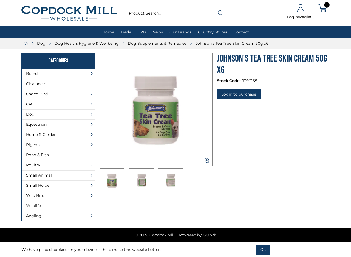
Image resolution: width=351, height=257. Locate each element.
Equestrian (36, 124)
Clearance (35, 83)
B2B (142, 32)
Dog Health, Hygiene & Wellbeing (87, 43)
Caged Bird (37, 93)
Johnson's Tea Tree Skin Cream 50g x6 (232, 43)
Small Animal (39, 175)
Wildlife (33, 205)
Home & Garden (41, 134)
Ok (263, 249)
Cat (29, 104)
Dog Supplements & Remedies (157, 43)
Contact (241, 32)
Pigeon (33, 144)
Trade (126, 32)
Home (108, 32)
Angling (33, 215)
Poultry (33, 165)
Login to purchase (238, 94)
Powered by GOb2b (197, 235)
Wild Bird (35, 195)
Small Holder (38, 185)
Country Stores (212, 32)
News (157, 32)
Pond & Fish (37, 154)
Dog (41, 43)
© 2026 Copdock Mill (154, 235)
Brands (32, 73)
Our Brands (180, 32)
